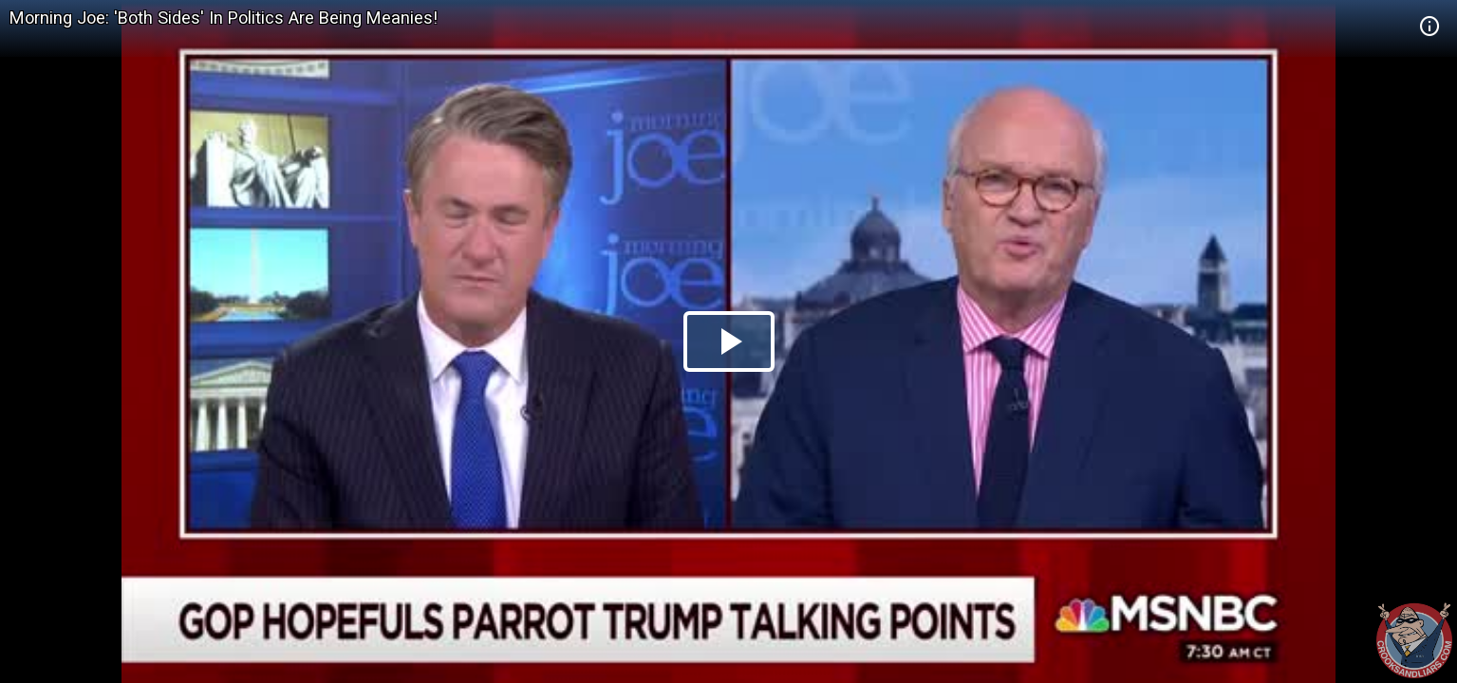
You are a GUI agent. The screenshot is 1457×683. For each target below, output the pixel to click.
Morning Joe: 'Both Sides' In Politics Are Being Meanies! (223, 18)
